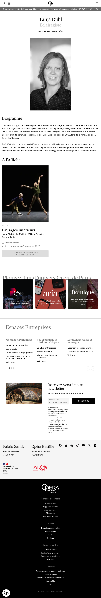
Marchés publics (50, 510)
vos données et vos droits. (56, 431)
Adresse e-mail (54, 400)
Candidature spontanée (50, 553)
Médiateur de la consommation (50, 577)
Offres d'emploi (50, 549)
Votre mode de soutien (17, 345)
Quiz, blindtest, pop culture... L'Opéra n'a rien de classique (50, 302)
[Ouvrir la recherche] (3, 3)
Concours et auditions (50, 556)
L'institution (50, 503)
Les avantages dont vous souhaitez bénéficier (18, 357)
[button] (6, 593)
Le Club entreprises (46, 347)
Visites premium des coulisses (47, 356)
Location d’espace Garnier (80, 347)
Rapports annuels (50, 506)
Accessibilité (50, 531)
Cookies (50, 538)
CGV (50, 534)
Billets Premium (44, 351)
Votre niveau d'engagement (19, 352)
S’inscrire (83, 401)
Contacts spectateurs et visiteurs (50, 571)
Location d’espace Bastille (80, 351)
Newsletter (51, 581)
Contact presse (50, 574)
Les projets (11, 348)
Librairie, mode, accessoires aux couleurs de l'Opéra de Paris (82, 302)
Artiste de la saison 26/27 (50, 31)
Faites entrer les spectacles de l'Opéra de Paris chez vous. (18, 302)
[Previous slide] (88, 368)
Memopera (50, 513)
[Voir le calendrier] (10, 3)
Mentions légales (50, 516)
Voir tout (10, 362)
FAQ (51, 584)
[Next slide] (93, 368)
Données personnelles (50, 528)
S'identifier (85, 9)
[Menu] (97, 3)
